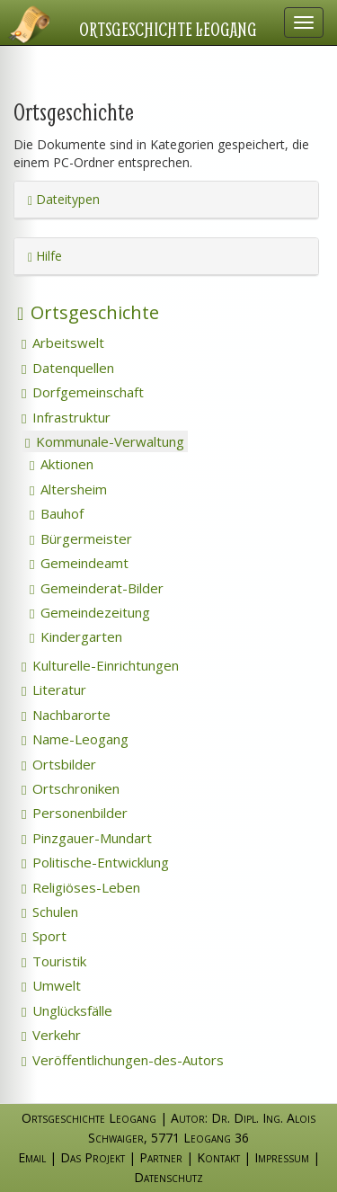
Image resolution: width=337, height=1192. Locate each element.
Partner (160, 1157)
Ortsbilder (59, 764)
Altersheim (68, 489)
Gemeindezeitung (90, 612)
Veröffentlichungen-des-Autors (123, 1060)
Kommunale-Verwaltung (104, 441)
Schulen (50, 912)
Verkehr (51, 1035)
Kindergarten (76, 636)
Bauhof (57, 513)
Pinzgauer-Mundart (87, 838)
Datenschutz (168, 1177)
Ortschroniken (71, 788)
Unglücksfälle (67, 1010)
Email (32, 1157)
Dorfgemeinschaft (83, 392)
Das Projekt (92, 1157)
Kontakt (218, 1157)
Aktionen (61, 464)
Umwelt (51, 985)
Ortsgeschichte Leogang (168, 28)
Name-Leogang (75, 739)
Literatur (54, 689)
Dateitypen (64, 199)
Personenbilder (75, 813)
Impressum (281, 1157)
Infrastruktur (66, 417)
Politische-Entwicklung (95, 862)
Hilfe (45, 255)
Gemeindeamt (79, 563)
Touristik (54, 961)
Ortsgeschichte (88, 312)
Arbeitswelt (63, 342)
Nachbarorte (66, 715)
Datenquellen (68, 368)
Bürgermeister (81, 538)
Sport (44, 936)
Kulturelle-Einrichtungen (100, 665)
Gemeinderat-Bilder (97, 588)
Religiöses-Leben (81, 887)
